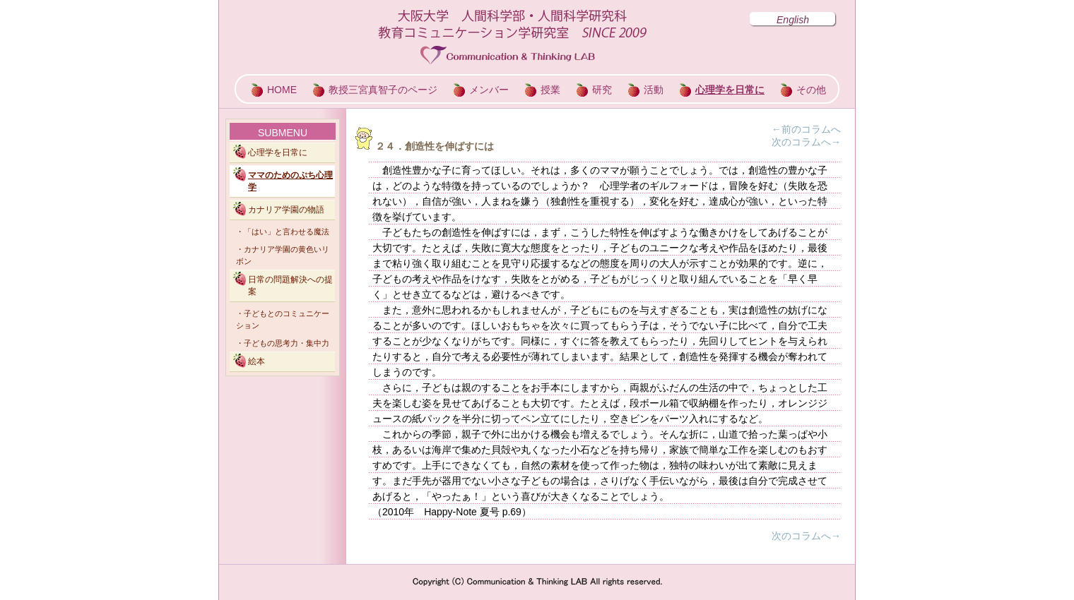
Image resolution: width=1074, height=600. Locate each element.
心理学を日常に (730, 89)
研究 (602, 89)
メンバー (489, 89)
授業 (550, 89)
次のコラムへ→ (806, 142)
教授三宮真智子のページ (383, 89)
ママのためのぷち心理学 (290, 181)
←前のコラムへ (806, 129)
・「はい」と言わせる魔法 (282, 231)
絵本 (256, 361)
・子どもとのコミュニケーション (282, 319)
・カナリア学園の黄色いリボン (282, 255)
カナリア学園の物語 (286, 210)
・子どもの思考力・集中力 (282, 343)
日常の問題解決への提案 (290, 285)
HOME (282, 89)
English (793, 19)
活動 (653, 89)
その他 (811, 89)
